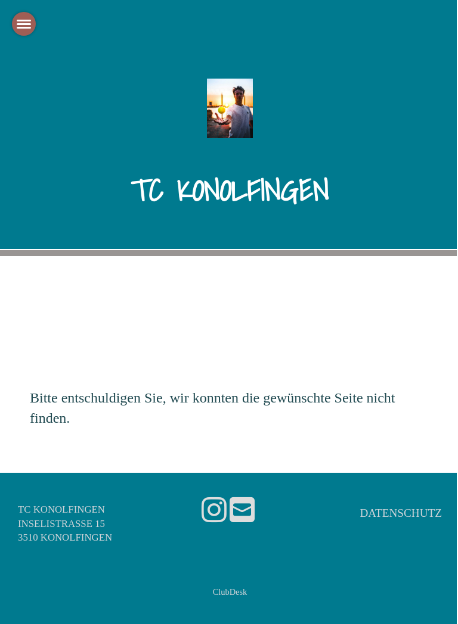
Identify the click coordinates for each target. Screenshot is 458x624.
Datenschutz (401, 513)
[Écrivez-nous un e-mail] (242, 510)
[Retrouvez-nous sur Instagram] (214, 510)
